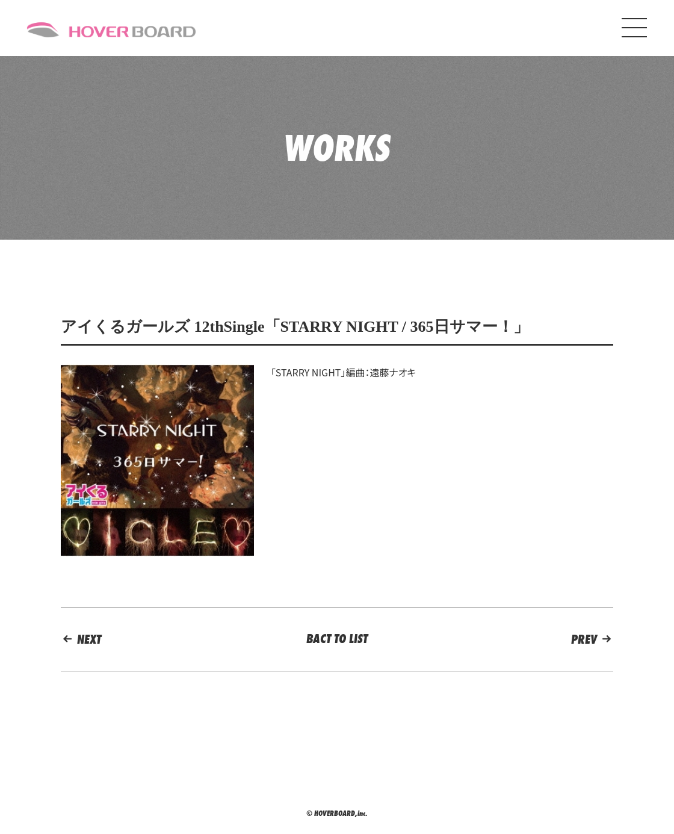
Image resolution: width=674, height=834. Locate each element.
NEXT (81, 639)
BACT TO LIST (337, 638)
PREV (592, 639)
